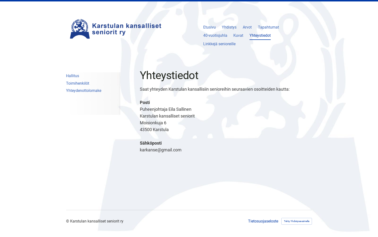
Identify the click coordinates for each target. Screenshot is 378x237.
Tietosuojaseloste (263, 221)
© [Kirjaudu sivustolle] (68, 221)
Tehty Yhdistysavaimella (296, 221)
